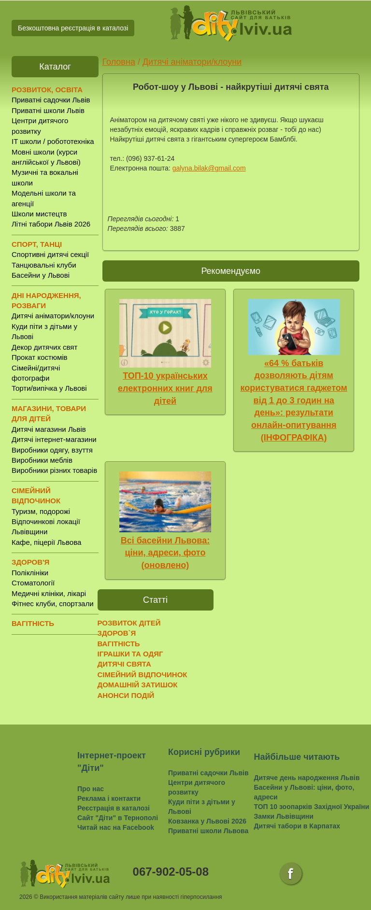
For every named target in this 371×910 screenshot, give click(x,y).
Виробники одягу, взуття (52, 450)
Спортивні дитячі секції (50, 254)
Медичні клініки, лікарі (49, 593)
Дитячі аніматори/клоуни (53, 316)
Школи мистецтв (39, 214)
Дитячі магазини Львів (49, 429)
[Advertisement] (269, 647)
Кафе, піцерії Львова (46, 542)
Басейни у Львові (41, 275)
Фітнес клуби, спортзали (53, 603)
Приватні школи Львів (48, 110)
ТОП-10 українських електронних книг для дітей (165, 388)
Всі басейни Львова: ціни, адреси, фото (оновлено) (165, 553)
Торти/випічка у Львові (49, 388)
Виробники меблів (42, 460)
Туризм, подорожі (41, 511)
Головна (118, 62)
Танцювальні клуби (44, 265)
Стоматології (33, 583)
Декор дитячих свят (44, 347)
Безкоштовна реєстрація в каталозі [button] (73, 28)
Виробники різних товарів (54, 470)
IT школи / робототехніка (53, 141)
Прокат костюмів (40, 357)
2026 (25, 897)
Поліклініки (30, 573)
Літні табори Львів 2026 (51, 224)
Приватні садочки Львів (51, 100)
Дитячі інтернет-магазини (54, 439)
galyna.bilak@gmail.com (209, 168)
